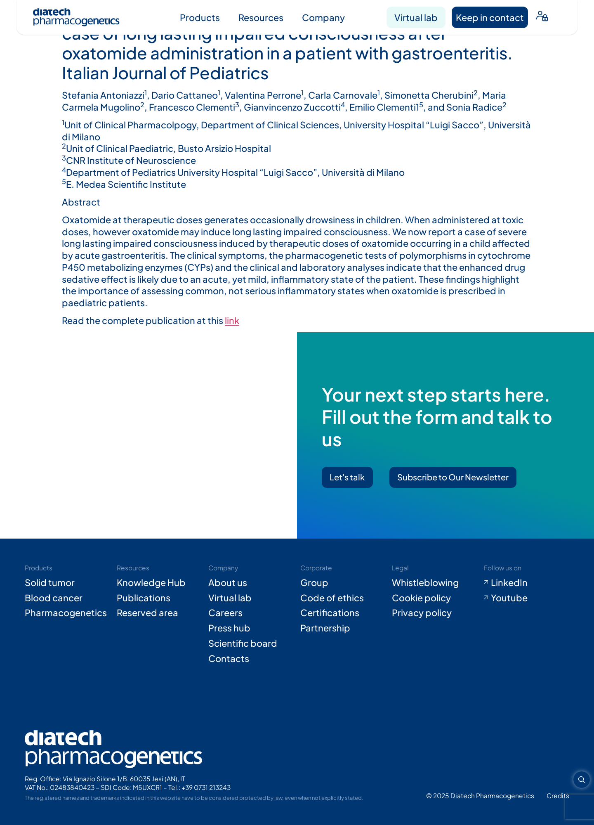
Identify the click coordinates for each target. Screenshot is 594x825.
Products (200, 17)
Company (323, 17)
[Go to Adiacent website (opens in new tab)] (558, 795)
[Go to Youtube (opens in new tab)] (527, 598)
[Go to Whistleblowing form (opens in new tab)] (435, 583)
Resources (260, 17)
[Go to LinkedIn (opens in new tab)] (527, 583)
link (232, 320)
